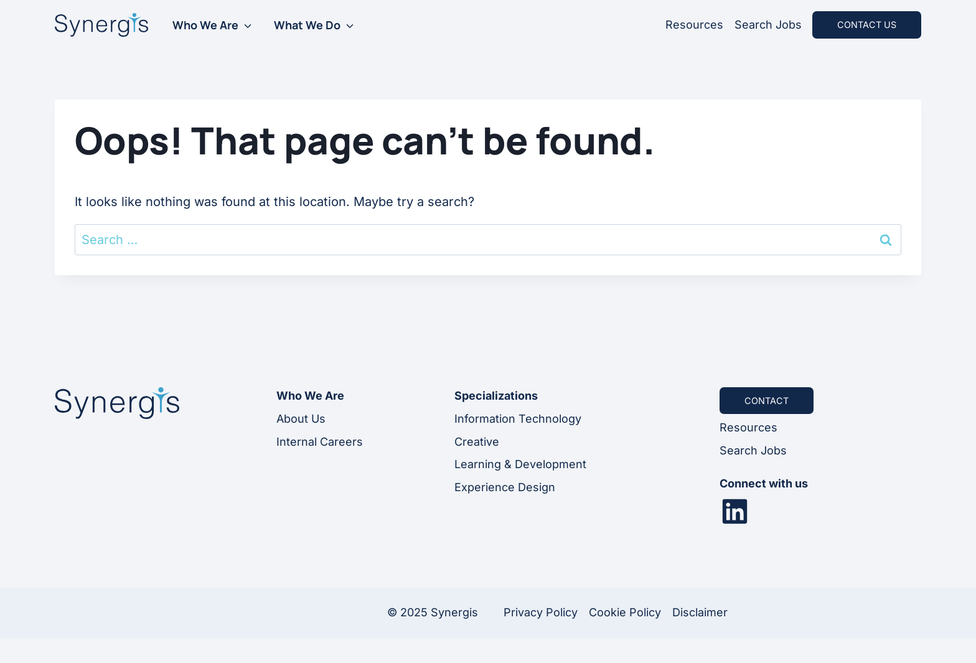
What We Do (307, 24)
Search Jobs (768, 24)
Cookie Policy (625, 612)
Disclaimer (700, 612)
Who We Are (205, 24)
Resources (694, 24)
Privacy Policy (541, 612)
